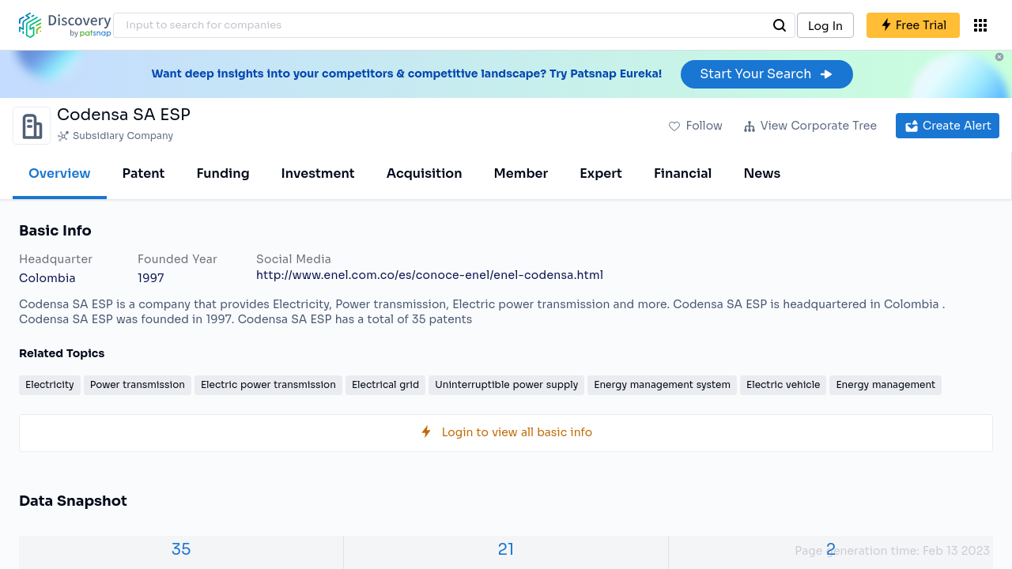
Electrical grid (385, 384)
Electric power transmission (268, 384)
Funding (222, 173)
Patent (144, 173)
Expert (601, 173)
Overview (59, 173)
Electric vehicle (783, 384)
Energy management (885, 384)
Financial (683, 173)
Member (521, 173)
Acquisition (425, 173)
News (761, 173)
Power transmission (137, 384)
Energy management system (662, 384)
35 (181, 550)
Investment (318, 173)
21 (506, 550)
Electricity (49, 384)
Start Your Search (766, 74)
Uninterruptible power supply (506, 384)
